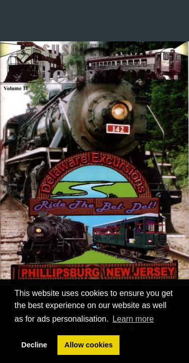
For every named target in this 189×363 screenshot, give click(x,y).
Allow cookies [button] (89, 345)
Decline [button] (34, 345)
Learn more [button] (133, 319)
